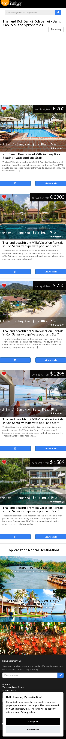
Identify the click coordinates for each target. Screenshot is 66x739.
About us (7, 684)
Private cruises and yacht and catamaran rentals (33, 571)
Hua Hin (24, 607)
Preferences (33, 729)
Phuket (52, 607)
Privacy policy (9, 690)
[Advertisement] (32, 69)
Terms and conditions (13, 687)
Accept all (33, 721)
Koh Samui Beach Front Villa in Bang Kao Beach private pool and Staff (31, 155)
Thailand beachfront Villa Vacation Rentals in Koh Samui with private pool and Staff (32, 244)
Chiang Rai (38, 637)
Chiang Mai (28, 637)
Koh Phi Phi (34, 607)
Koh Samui (15, 607)
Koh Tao (44, 607)
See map (56, 29)
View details (51, 183)
